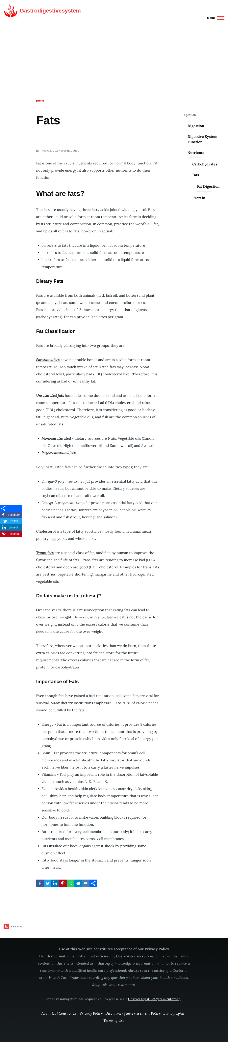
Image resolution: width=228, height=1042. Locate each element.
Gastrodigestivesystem (50, 11)
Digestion (196, 126)
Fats (195, 175)
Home (40, 100)
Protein (198, 198)
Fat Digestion (208, 186)
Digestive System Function (202, 139)
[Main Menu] (215, 17)
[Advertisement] (114, 51)
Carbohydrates (204, 164)
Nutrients (196, 152)
